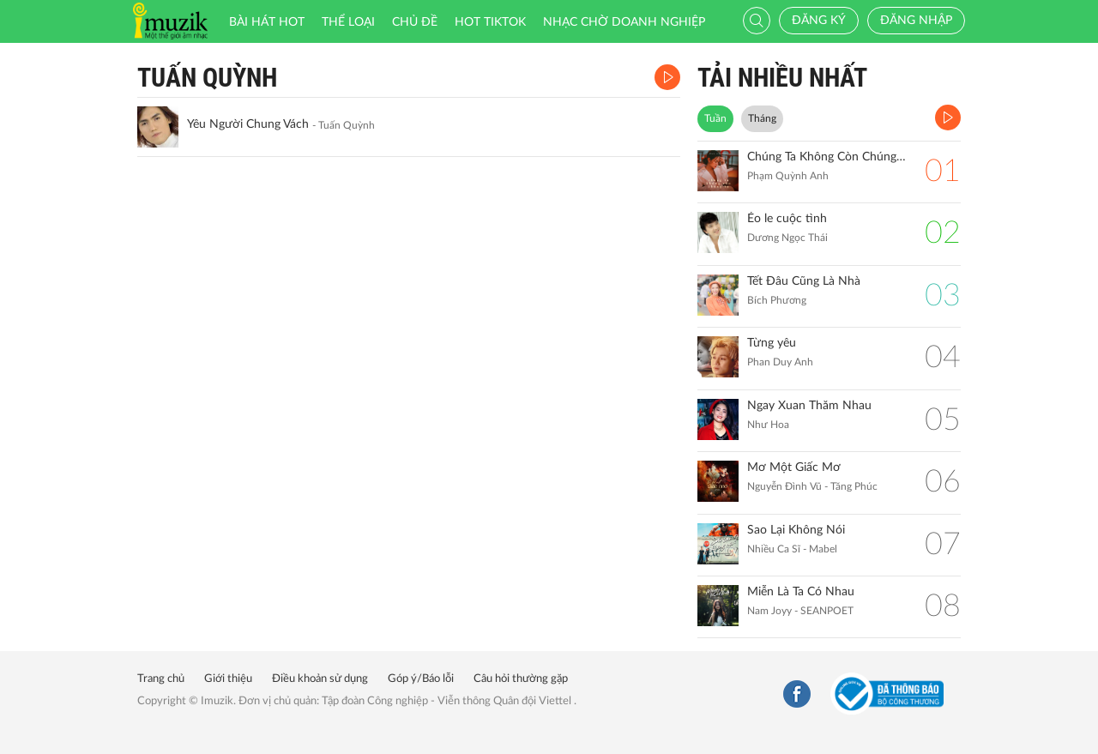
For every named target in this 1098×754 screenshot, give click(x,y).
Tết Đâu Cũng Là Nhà (803, 281)
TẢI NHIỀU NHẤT (782, 78)
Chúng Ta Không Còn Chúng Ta (827, 157)
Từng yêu (771, 343)
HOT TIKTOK (490, 22)
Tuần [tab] (715, 118)
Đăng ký (819, 21)
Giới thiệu (228, 679)
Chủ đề (414, 22)
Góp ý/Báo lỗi (421, 679)
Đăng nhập (916, 21)
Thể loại (348, 22)
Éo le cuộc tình (787, 219)
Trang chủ (160, 679)
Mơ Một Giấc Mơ (794, 467)
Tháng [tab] (762, 118)
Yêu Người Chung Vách (248, 124)
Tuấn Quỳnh (207, 78)
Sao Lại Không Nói (796, 530)
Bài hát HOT (267, 22)
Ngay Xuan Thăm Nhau (809, 406)
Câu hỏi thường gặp (521, 679)
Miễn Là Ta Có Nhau (800, 592)
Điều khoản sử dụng (320, 679)
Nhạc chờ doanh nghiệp (624, 22)
